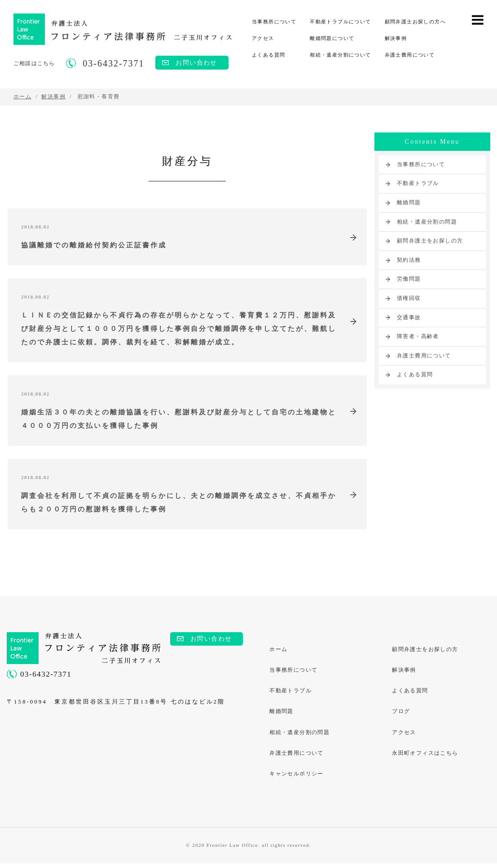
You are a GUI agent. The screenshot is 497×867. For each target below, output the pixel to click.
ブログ (401, 714)
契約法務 (409, 260)
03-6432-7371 (45, 676)
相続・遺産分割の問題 (427, 222)
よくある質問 (268, 54)
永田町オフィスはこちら (425, 756)
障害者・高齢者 (418, 336)
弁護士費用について (410, 54)
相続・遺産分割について (340, 54)
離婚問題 (409, 202)
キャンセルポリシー (297, 778)
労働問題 (409, 279)
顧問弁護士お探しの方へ (415, 21)
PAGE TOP (482, 820)
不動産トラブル (418, 183)
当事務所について (274, 21)
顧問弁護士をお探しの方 (430, 241)
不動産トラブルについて (340, 21)
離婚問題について (332, 38)
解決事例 (396, 38)
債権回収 (409, 298)
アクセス (263, 38)
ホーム (279, 651)
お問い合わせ (196, 62)
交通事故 (409, 317)
